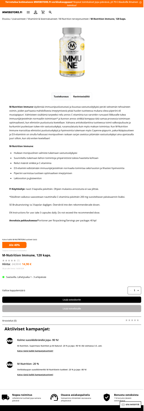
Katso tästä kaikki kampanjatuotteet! (35, 351)
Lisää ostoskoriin (72, 299)
